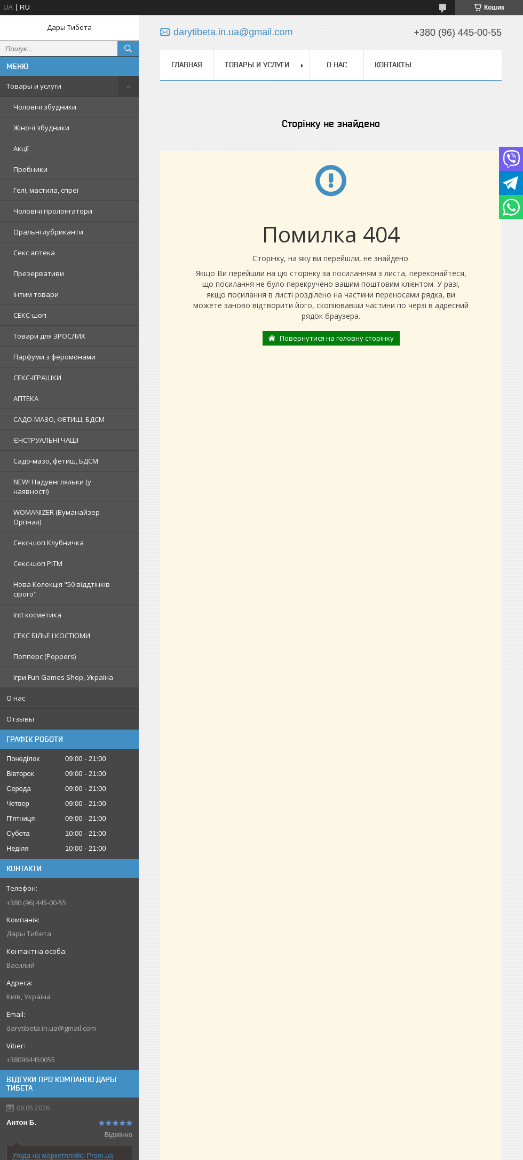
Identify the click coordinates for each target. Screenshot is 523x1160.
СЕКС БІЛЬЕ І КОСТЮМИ (51, 635)
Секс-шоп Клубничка (48, 542)
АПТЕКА (25, 398)
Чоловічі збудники (44, 107)
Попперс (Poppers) (44, 656)
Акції (21, 148)
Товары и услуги (33, 86)
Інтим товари (36, 294)
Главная (186, 64)
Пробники (30, 169)
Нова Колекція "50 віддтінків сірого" (61, 589)
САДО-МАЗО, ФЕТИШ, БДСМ (59, 419)
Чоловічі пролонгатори (52, 211)
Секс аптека (34, 252)
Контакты (393, 64)
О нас (15, 698)
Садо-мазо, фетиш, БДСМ (55, 461)
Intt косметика (37, 615)
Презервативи (38, 273)
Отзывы (20, 719)
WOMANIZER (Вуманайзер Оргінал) (56, 517)
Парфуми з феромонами (54, 357)
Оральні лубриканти (48, 232)
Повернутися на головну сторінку (337, 338)
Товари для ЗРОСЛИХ (49, 336)
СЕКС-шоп (29, 315)
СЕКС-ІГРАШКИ (37, 377)
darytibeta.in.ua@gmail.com (51, 1028)
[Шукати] (128, 49)
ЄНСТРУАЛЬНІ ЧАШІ (45, 440)
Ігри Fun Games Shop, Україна (63, 677)
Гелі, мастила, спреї (45, 190)
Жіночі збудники (41, 127)
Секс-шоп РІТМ (37, 563)
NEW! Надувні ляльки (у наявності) (52, 486)
